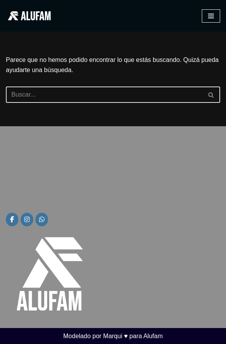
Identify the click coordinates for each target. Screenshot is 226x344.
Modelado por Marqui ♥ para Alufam (113, 336)
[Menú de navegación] (211, 16)
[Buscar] (104, 94)
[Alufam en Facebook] (12, 219)
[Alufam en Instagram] (27, 219)
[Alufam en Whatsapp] (42, 219)
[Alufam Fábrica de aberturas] (29, 15)
